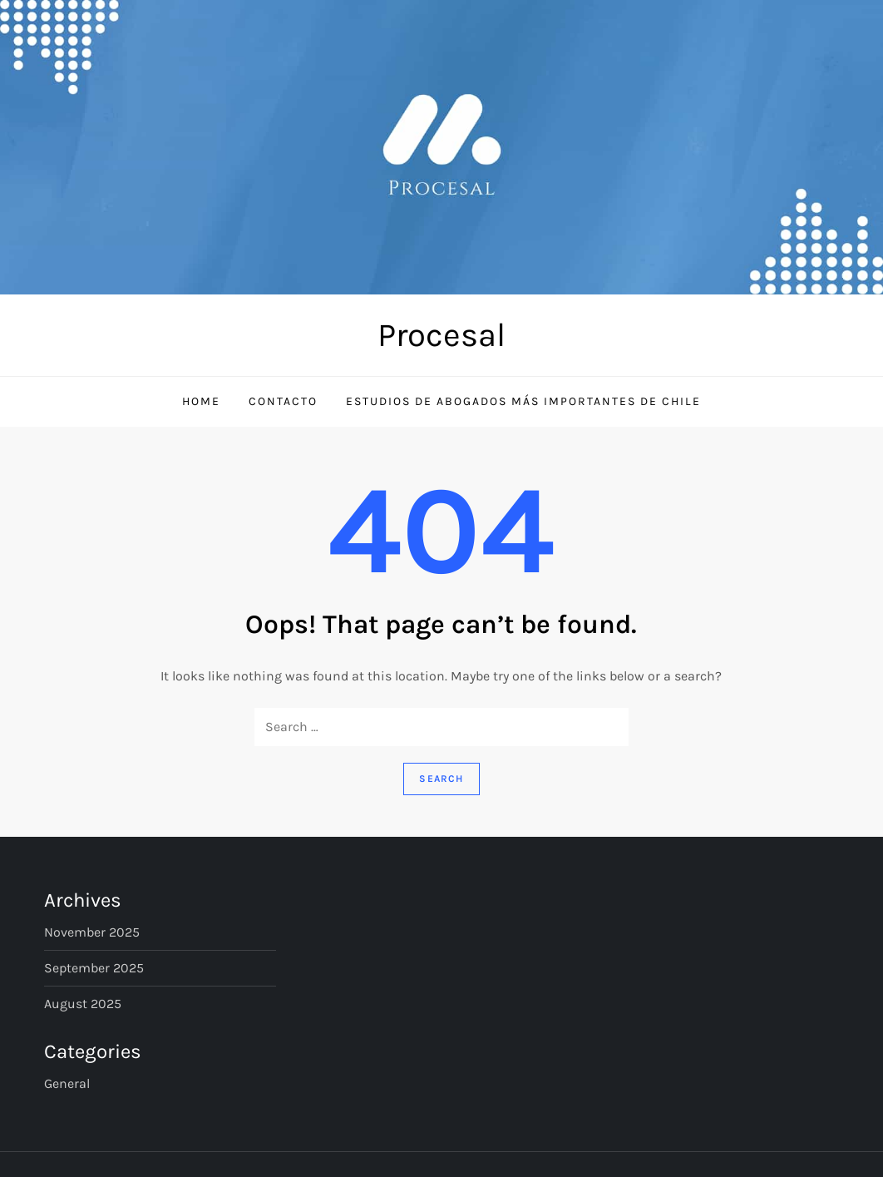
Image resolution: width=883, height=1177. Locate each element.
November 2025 (92, 932)
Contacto (283, 401)
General (67, 1083)
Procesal (441, 334)
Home (201, 401)
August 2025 (82, 1003)
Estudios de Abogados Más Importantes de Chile (523, 401)
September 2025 (94, 968)
